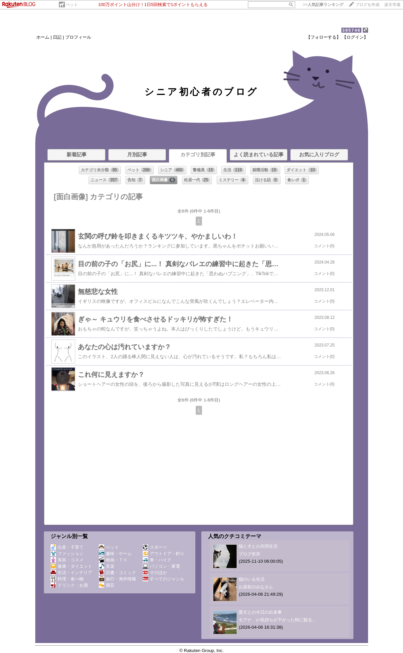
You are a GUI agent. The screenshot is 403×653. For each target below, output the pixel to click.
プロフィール (78, 37)
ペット (72, 4)
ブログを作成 (367, 4)
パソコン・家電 (161, 566)
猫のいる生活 (252, 579)
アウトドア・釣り (163, 553)
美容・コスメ (67, 559)
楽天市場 (392, 4)
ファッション (67, 553)
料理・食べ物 (67, 578)
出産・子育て (67, 547)
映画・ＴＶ (113, 559)
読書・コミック (117, 572)
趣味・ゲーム (115, 553)
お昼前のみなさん (256, 586)
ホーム (42, 37)
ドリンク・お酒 (69, 585)
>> (323, 4)
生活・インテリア (71, 572)
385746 (351, 30)
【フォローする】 (323, 37)
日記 (57, 37)
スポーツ (155, 547)
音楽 (106, 566)
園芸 (106, 585)
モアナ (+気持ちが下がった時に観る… (277, 619)
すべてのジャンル (163, 578)
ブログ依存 (249, 553)
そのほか (155, 572)
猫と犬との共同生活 (258, 546)
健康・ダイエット (71, 566)
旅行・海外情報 (117, 578)
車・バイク (157, 559)
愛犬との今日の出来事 (260, 612)
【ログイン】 (355, 37)
